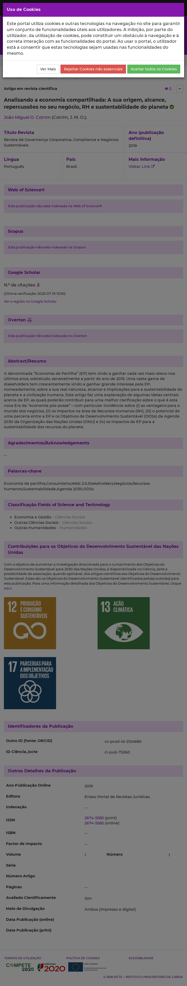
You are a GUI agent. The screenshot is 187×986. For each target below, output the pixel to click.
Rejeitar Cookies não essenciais (93, 69)
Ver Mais (48, 69)
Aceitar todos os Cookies (154, 69)
